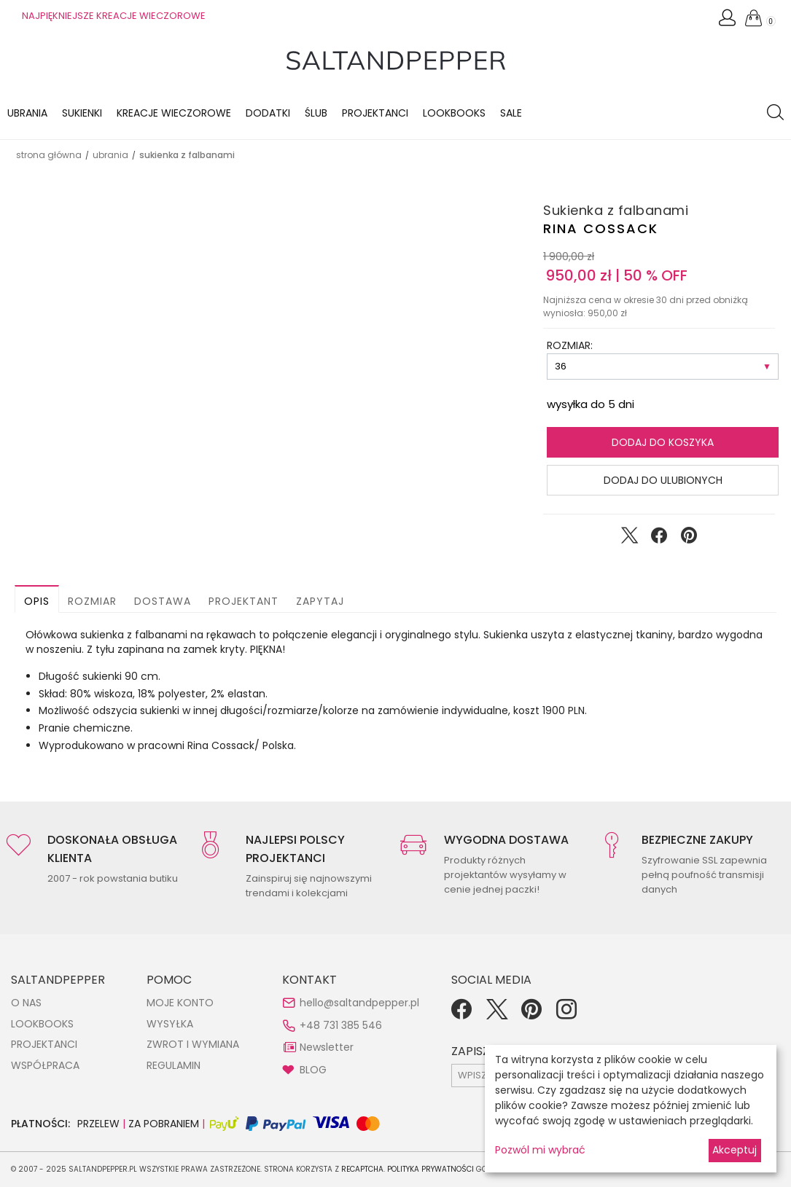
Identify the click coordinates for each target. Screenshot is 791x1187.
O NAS (26, 1002)
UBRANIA (110, 155)
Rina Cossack (600, 228)
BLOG (313, 1069)
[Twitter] (496, 1014)
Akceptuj (734, 1150)
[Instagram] (566, 1014)
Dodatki (268, 113)
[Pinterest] (531, 1014)
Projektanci (375, 113)
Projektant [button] (243, 601)
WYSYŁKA (170, 1023)
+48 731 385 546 (341, 1025)
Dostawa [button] (162, 601)
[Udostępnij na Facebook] (659, 538)
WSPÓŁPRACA (45, 1065)
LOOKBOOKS (454, 113)
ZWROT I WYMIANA (193, 1044)
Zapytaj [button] (320, 601)
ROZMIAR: (570, 345)
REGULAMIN (173, 1065)
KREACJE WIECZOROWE (174, 113)
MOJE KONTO (180, 1002)
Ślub (316, 113)
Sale (511, 113)
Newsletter (327, 1047)
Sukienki (82, 113)
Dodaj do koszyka (663, 442)
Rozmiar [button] (92, 601)
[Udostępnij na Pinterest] (689, 538)
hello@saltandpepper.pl (359, 1002)
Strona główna (49, 155)
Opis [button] (37, 601)
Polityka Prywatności (430, 1169)
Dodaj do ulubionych (663, 480)
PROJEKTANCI (44, 1044)
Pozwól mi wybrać (540, 1150)
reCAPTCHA (362, 1169)
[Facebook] (461, 1014)
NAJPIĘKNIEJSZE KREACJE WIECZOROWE (114, 16)
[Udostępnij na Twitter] (629, 538)
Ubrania (27, 113)
